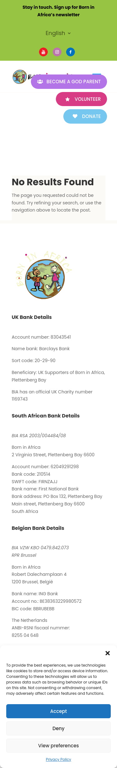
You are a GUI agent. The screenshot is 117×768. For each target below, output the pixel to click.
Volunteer (88, 99)
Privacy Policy (58, 759)
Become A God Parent (73, 81)
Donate (91, 116)
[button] (108, 653)
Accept (58, 711)
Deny (58, 728)
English (55, 34)
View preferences (58, 745)
